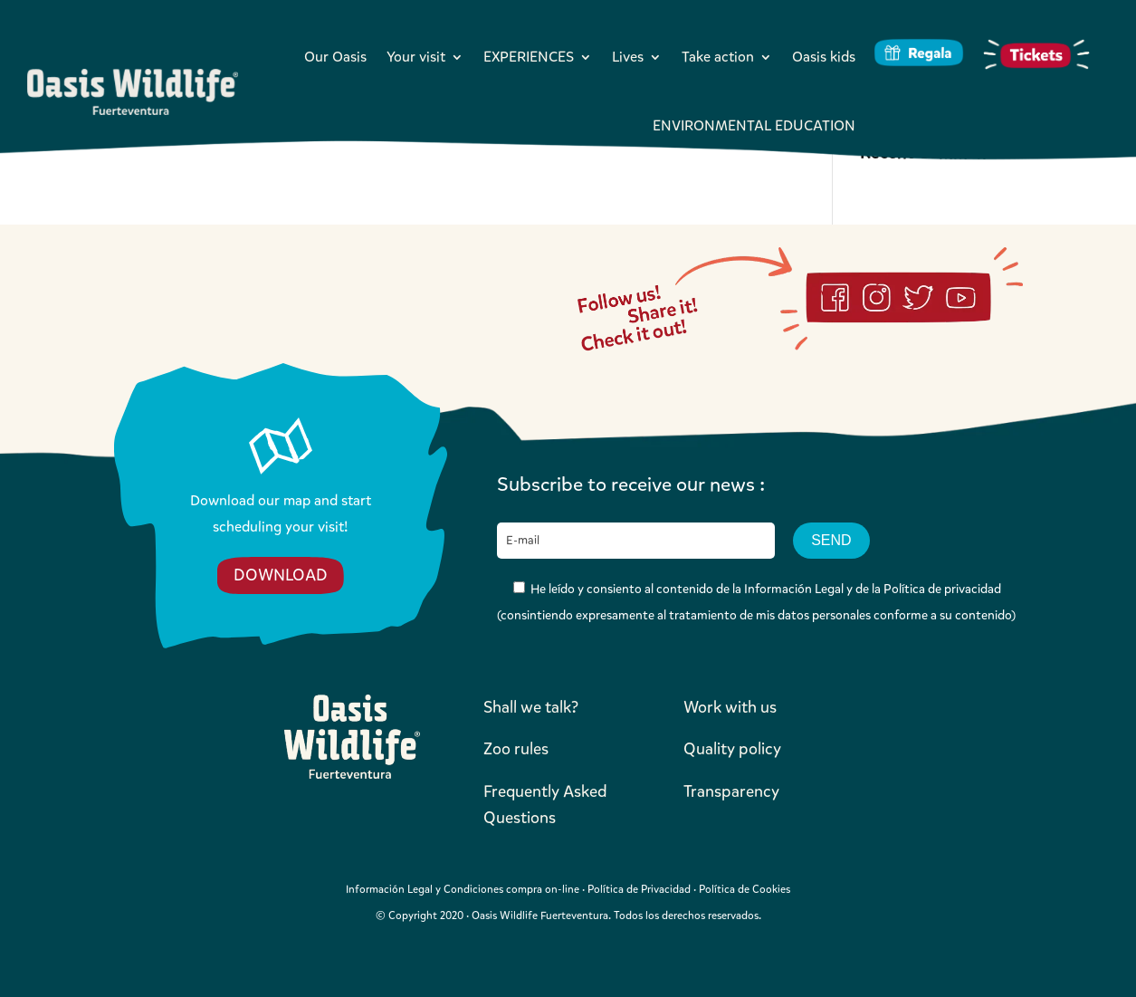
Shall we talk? (530, 707)
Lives (628, 56)
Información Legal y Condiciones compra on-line (462, 889)
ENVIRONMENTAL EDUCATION (754, 125)
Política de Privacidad (639, 889)
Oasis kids (823, 56)
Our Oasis (335, 56)
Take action (718, 56)
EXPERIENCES (528, 56)
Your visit (416, 56)
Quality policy (732, 749)
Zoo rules (516, 749)
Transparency (731, 791)
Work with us (730, 707)
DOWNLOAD (281, 575)
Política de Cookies (744, 889)
